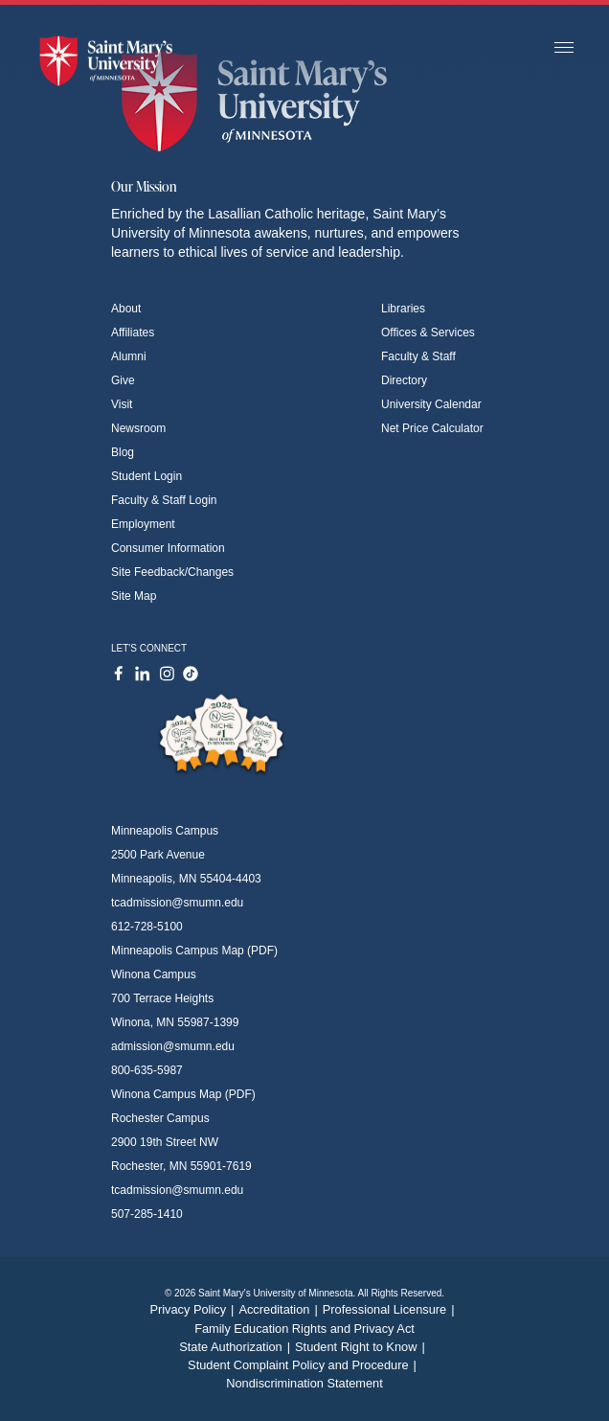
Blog (122, 452)
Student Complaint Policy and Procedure (304, 1365)
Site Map (133, 596)
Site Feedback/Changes (172, 572)
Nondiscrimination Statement (304, 1383)
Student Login (146, 476)
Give (123, 380)
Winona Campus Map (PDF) (183, 1094)
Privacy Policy (193, 1309)
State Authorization (237, 1347)
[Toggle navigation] (564, 48)
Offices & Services (428, 332)
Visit (121, 404)
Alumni (129, 356)
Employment (143, 524)
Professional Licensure (391, 1309)
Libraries (403, 308)
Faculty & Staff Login (164, 500)
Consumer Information (168, 548)
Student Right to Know (362, 1347)
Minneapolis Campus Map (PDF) (194, 950)
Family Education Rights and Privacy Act (304, 1328)
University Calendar (431, 404)
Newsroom (138, 428)
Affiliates (132, 332)
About (126, 308)
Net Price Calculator (432, 428)
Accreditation (280, 1309)
